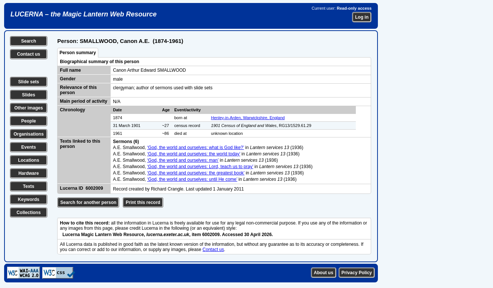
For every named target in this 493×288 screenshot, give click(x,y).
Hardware (28, 173)
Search (28, 41)
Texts (28, 186)
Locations (28, 160)
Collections (28, 212)
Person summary (77, 52)
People (28, 121)
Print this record (143, 202)
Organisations (28, 134)
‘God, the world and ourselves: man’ (183, 160)
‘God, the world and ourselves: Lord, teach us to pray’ (200, 166)
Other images (28, 108)
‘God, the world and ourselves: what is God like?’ (195, 147)
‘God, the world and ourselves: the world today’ (193, 154)
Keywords (28, 199)
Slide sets (28, 81)
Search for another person (88, 202)
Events (28, 147)
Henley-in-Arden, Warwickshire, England (248, 117)
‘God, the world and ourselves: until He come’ (192, 179)
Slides (28, 94)
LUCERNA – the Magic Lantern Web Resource (83, 14)
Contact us (28, 54)
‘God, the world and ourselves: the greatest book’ (195, 173)
